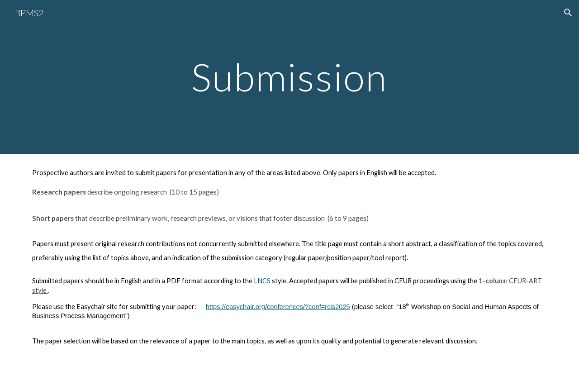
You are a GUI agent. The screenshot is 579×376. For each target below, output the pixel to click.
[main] (289, 77)
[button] (568, 13)
